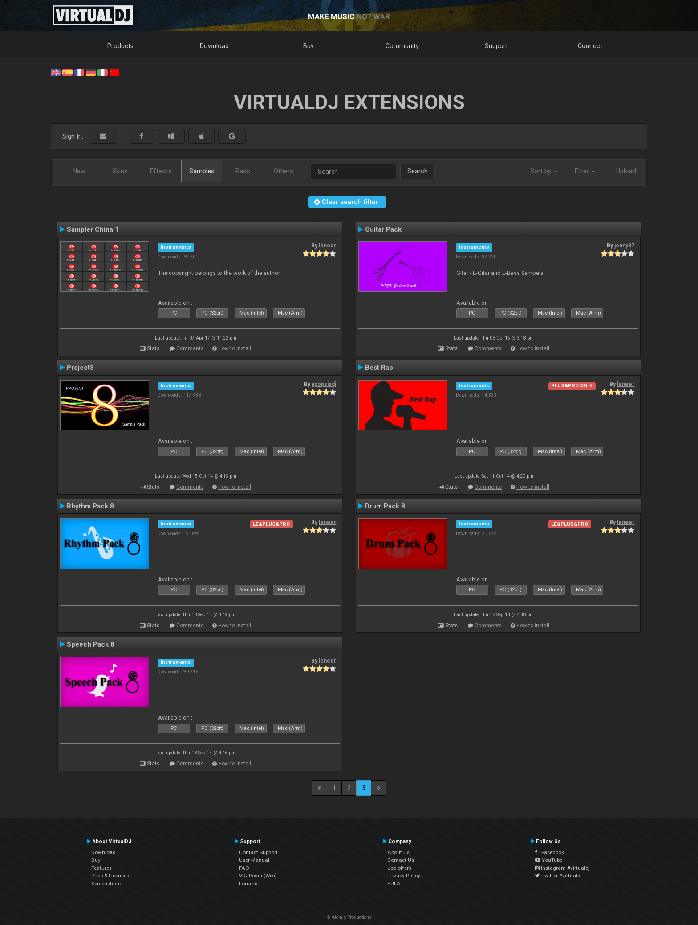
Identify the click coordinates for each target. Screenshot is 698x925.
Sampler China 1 (93, 229)
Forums (248, 883)
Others (283, 171)
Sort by (543, 171)
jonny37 (624, 245)
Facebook (549, 852)
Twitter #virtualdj (558, 875)
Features (101, 868)
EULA (394, 883)
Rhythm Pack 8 (90, 506)
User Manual (254, 860)
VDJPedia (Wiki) (258, 875)
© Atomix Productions (349, 917)
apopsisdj (324, 384)
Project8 (80, 368)
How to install (234, 348)
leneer (327, 245)
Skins (120, 171)
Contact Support (258, 852)
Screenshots (106, 883)
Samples (202, 171)
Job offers (399, 868)
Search (417, 171)
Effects (161, 171)
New (79, 171)
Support (496, 45)
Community (402, 45)
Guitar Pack (383, 229)
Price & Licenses (110, 875)
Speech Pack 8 (90, 644)
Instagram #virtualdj (562, 868)
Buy (308, 45)
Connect (590, 45)
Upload (626, 171)
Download (214, 45)
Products (120, 45)
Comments (189, 348)
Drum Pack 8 (385, 506)
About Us (398, 852)
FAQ (244, 868)
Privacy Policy (403, 875)
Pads (242, 171)
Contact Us (400, 860)
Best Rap (379, 368)
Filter (585, 171)
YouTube (548, 860)
